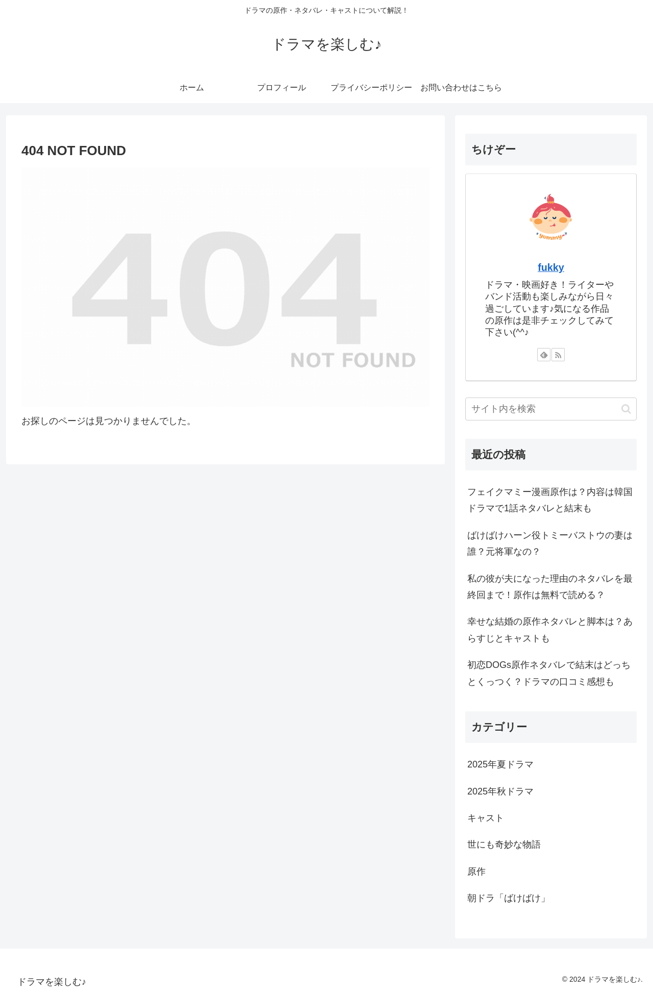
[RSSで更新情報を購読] (558, 354)
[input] (551, 408)
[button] (626, 409)
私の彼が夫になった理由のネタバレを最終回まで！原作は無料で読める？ (550, 587)
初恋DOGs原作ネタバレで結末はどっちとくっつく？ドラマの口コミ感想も (549, 673)
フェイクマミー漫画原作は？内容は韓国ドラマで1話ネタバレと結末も (550, 500)
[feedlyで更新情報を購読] (543, 354)
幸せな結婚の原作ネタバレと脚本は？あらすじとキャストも (550, 629)
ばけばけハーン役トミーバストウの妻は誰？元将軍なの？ (550, 543)
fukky (551, 267)
